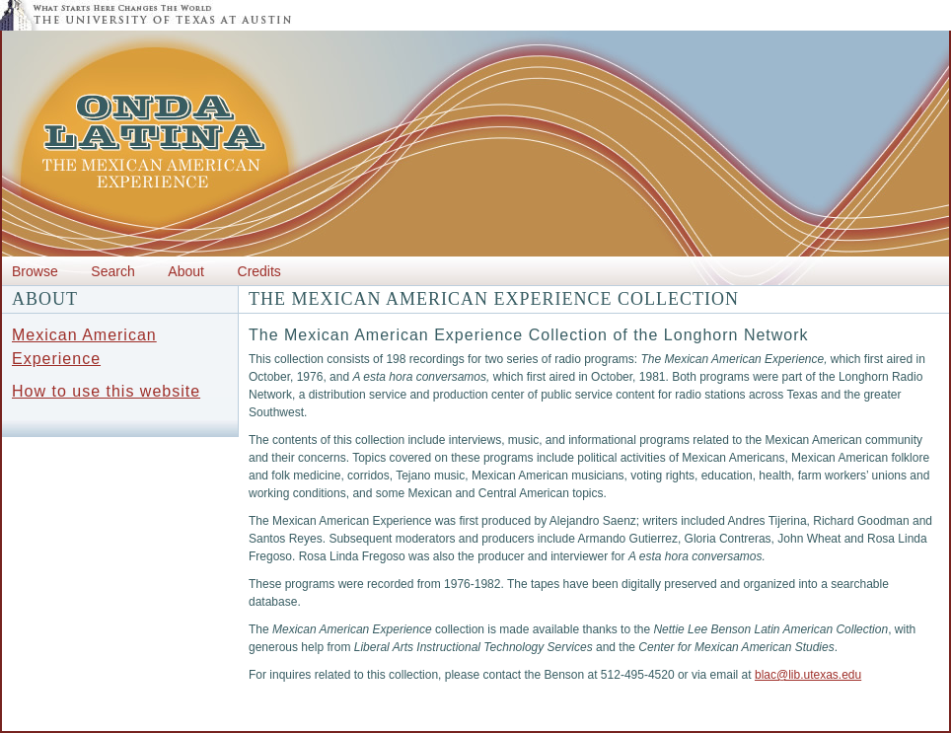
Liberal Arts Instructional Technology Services (830, 722)
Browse (35, 271)
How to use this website (106, 391)
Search (112, 271)
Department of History (265, 722)
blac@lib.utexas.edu (808, 675)
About (186, 271)
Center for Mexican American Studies (99, 722)
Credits (259, 271)
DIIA (647, 722)
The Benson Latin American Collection (431, 722)
